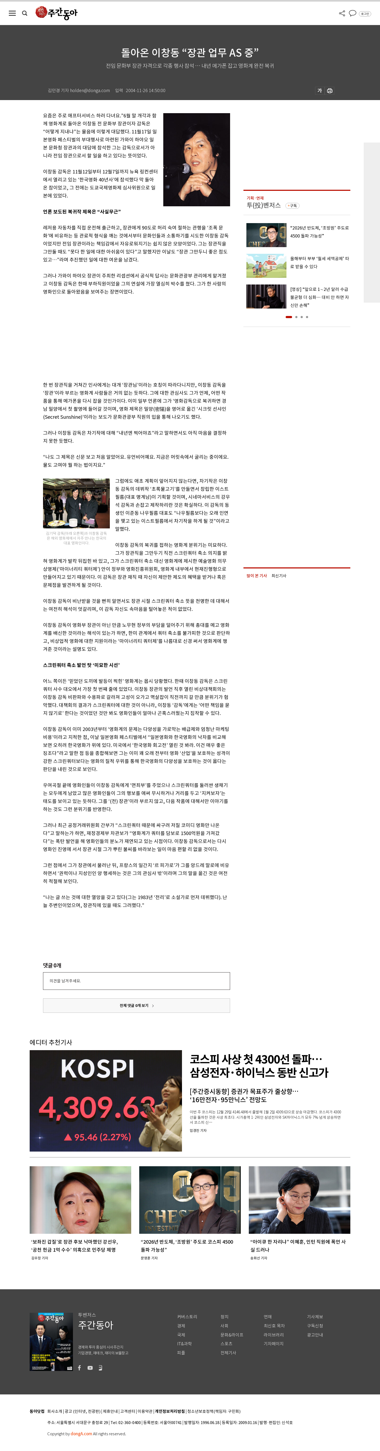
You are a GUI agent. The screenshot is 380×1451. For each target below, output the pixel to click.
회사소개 (54, 1411)
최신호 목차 (274, 1326)
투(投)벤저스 (264, 205)
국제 (181, 1335)
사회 (224, 1326)
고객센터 (127, 1411)
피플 (181, 1352)
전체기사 (228, 1352)
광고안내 (315, 1335)
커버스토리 (187, 1316)
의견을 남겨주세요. (65, 980)
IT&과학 (184, 1343)
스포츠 (226, 1343)
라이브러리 (274, 1335)
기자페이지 (274, 1343)
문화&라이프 (231, 1335)
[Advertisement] (123, 337)
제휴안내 (110, 1411)
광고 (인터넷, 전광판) (82, 1411)
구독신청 (315, 1326)
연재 (268, 1316)
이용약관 (145, 1411)
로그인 (365, 14)
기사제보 (315, 1316)
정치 (224, 1316)
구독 (293, 205)
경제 (181, 1326)
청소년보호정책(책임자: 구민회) (214, 1411)
